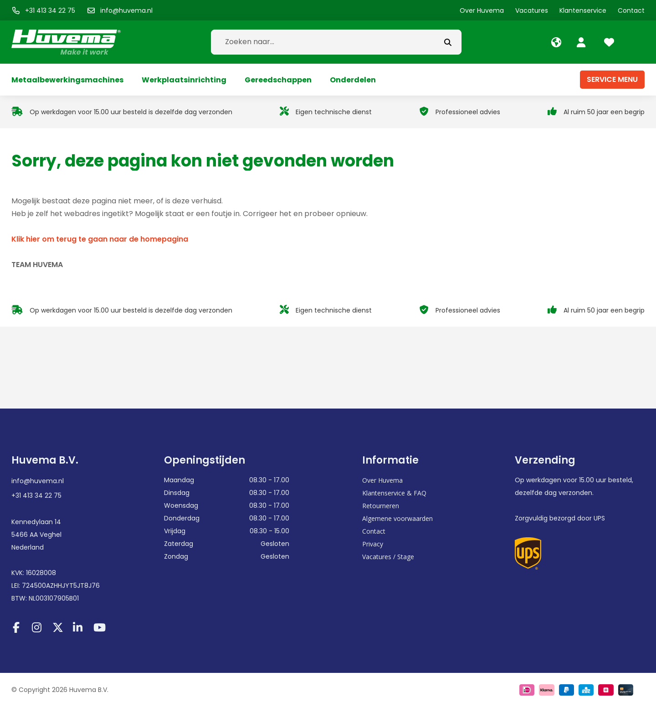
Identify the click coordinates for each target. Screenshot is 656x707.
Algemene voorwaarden (397, 518)
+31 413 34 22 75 (36, 495)
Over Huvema (382, 480)
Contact (373, 531)
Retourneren (380, 505)
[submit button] (448, 42)
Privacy (372, 544)
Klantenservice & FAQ (394, 493)
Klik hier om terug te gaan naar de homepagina (99, 239)
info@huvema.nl (37, 480)
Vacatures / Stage (388, 556)
